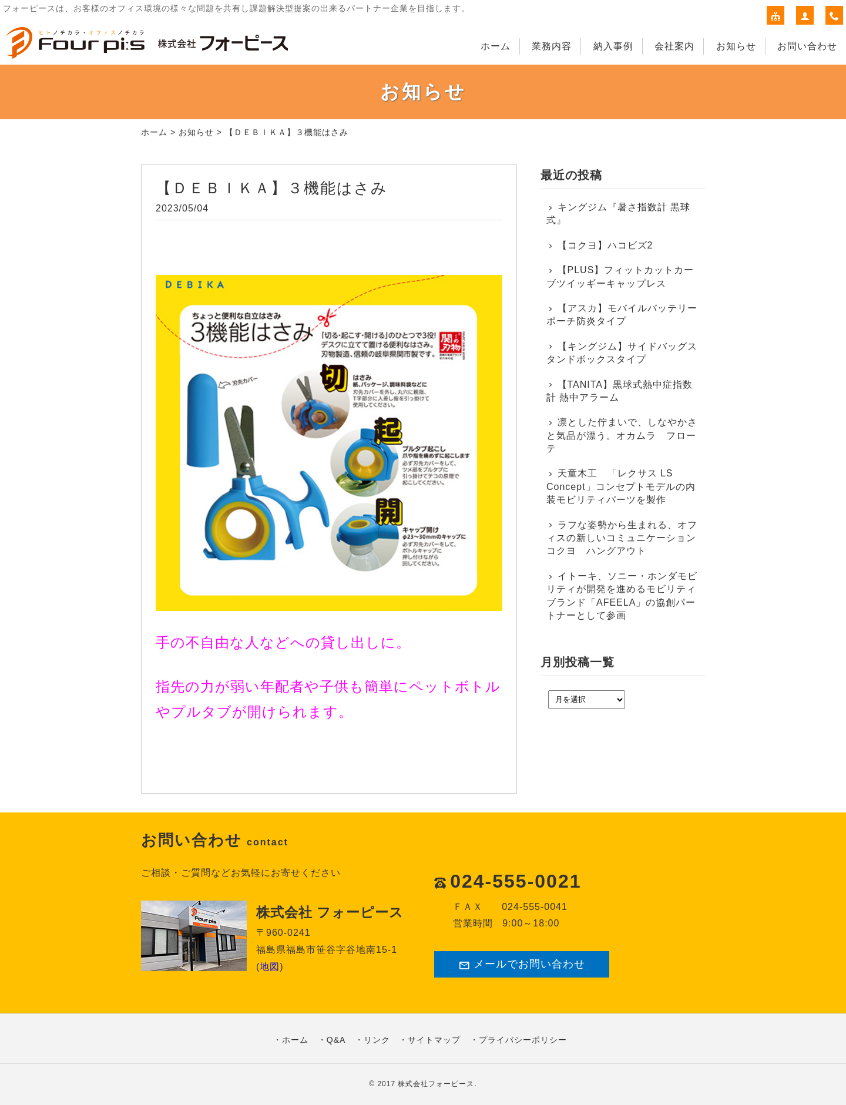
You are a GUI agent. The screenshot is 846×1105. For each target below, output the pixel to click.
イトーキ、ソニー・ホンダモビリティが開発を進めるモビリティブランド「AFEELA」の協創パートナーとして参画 (621, 595)
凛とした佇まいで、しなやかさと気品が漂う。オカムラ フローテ (621, 435)
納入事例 (613, 46)
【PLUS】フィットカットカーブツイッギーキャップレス (620, 276)
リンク (377, 1039)
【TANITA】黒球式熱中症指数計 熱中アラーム (619, 390)
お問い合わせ (807, 46)
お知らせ (736, 46)
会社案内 (674, 46)
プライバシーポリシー (523, 1039)
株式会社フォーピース (436, 1084)
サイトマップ (434, 1039)
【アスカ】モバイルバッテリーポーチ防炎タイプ (621, 314)
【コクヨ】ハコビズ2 (605, 245)
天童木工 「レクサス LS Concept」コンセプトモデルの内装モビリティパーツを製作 (621, 486)
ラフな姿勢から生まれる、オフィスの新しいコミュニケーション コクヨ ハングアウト (622, 538)
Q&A (336, 1039)
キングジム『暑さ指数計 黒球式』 (618, 213)
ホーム (496, 46)
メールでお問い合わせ (521, 964)
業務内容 (552, 46)
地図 (270, 967)
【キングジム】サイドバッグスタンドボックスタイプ (621, 352)
